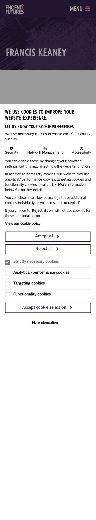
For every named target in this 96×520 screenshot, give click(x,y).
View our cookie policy (22, 224)
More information (45, 322)
